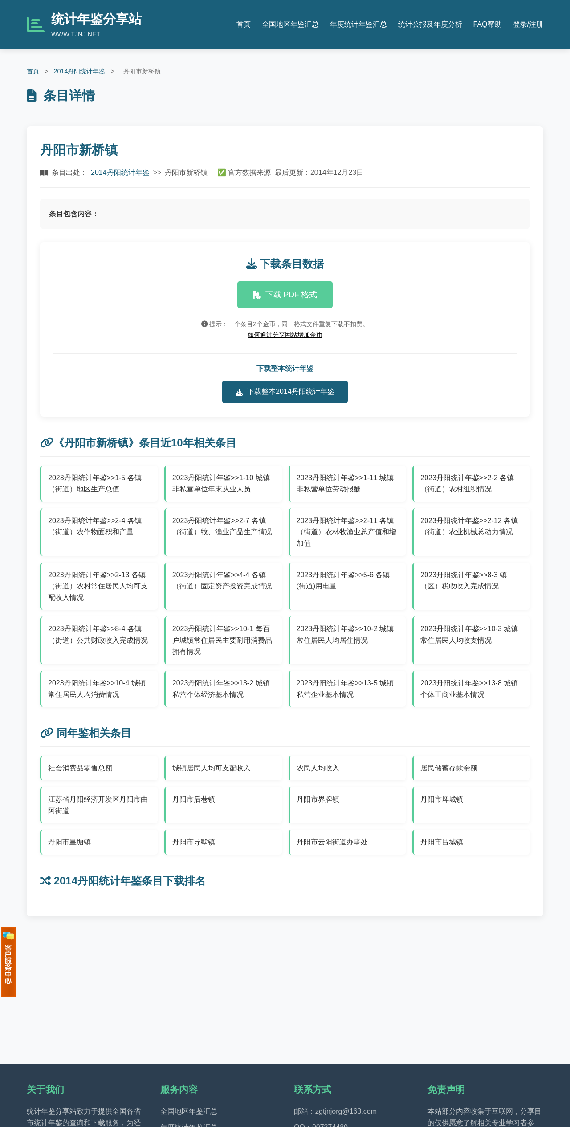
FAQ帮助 (487, 24)
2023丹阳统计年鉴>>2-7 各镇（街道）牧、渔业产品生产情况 (222, 526)
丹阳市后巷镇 (193, 799)
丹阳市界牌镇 (318, 799)
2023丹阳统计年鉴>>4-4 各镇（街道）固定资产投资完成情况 (222, 580)
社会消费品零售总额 (80, 768)
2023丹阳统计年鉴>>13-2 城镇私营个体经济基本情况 (221, 688)
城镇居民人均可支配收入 (211, 768)
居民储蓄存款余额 (448, 768)
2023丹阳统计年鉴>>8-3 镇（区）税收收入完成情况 (463, 580)
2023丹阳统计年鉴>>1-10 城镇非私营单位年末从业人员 (221, 483)
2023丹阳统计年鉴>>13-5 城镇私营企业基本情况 (345, 688)
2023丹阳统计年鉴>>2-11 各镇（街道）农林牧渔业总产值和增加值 (346, 532)
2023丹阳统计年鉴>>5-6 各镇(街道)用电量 (343, 580)
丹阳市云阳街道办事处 (332, 842)
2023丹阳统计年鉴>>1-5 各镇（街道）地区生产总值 (95, 483)
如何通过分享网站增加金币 (285, 334)
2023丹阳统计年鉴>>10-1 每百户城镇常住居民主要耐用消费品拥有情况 (222, 640)
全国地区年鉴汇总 (290, 24)
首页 (243, 24)
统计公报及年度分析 (430, 24)
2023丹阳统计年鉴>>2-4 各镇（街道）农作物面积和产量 (95, 526)
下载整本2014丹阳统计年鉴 (285, 392)
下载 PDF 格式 (285, 294)
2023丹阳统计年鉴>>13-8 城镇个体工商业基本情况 (469, 688)
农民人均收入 (318, 768)
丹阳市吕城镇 (441, 842)
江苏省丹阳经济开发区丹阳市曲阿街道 (98, 805)
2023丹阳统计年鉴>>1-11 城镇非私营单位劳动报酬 (345, 483)
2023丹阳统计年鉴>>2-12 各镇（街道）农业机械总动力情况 (469, 526)
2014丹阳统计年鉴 (79, 71)
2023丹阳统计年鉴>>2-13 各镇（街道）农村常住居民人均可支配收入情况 (98, 586)
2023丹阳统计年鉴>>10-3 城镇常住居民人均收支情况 (469, 634)
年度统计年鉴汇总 (358, 24)
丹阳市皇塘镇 (69, 842)
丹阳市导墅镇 (193, 842)
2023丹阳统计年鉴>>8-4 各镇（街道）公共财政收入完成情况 (98, 634)
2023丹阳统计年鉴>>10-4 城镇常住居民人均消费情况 (97, 688)
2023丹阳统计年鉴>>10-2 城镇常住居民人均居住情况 (345, 634)
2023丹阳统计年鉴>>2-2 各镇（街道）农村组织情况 (467, 483)
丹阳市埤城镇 (441, 799)
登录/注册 (528, 24)
